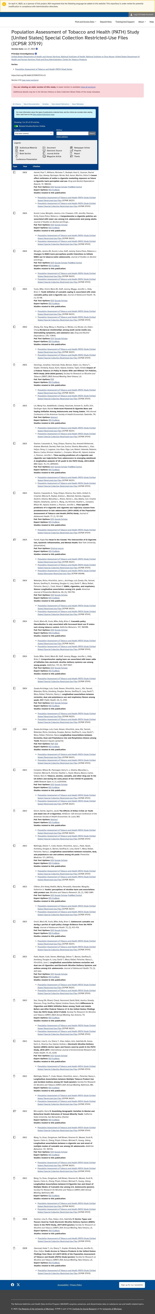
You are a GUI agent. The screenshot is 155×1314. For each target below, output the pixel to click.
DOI (52, 187)
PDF (52, 379)
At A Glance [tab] (17, 104)
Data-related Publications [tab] (60, 104)
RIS (50, 190)
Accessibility (63, 1285)
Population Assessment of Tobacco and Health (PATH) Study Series (43, 69)
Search (92, 133)
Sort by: (17, 130)
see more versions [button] (30, 80)
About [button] (141, 22)
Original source (57, 548)
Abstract (54, 417)
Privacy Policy (76, 1285)
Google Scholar (61, 187)
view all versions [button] (88, 87)
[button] (37, 49)
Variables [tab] (45, 104)
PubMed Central (75, 187)
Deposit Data (106, 22)
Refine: (59, 130)
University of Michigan (112, 1309)
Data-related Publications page (43, 115)
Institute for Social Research (84, 1309)
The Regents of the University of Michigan (36, 1309)
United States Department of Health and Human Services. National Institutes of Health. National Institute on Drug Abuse (62, 56)
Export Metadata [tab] (77, 104)
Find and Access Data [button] (85, 22)
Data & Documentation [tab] (31, 104)
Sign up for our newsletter (132, 1285)
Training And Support (125, 22)
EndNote (56, 190)
